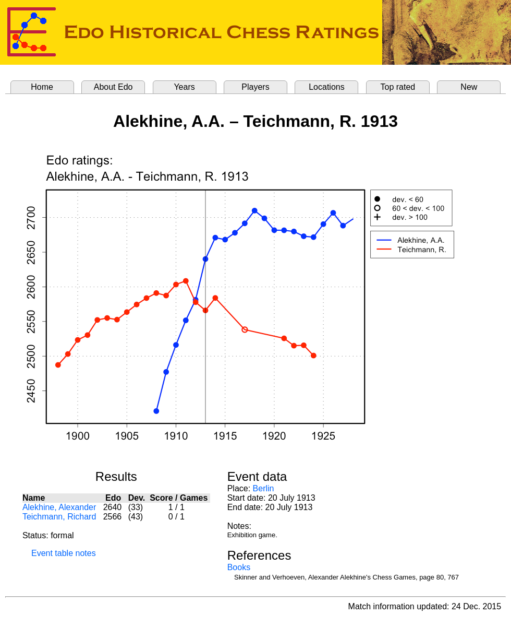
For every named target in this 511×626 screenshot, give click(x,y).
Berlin (263, 488)
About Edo (113, 86)
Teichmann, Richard (59, 516)
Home (42, 86)
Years (184, 86)
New (468, 86)
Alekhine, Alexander (59, 507)
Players (255, 86)
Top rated (398, 86)
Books (238, 567)
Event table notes (63, 553)
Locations (327, 86)
